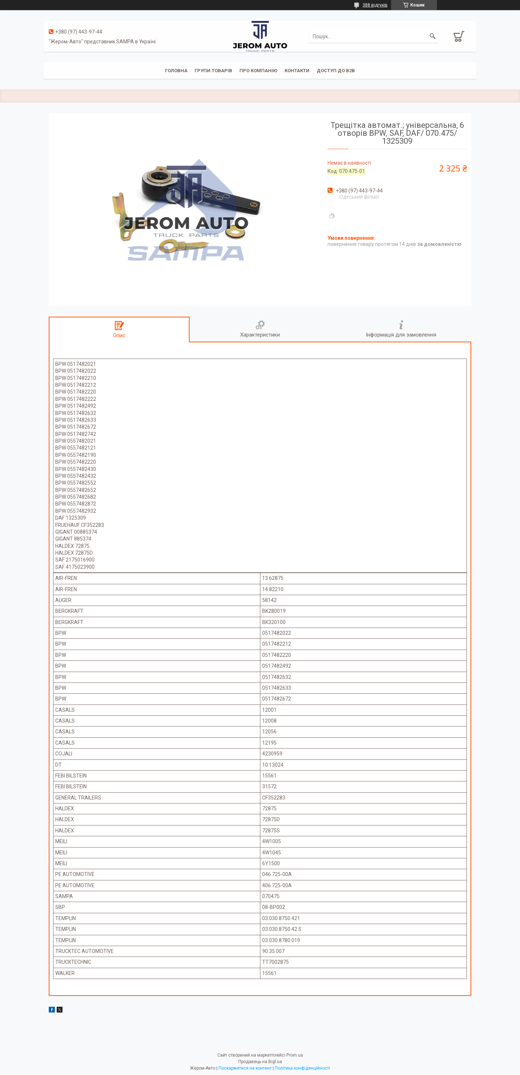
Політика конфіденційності (302, 1068)
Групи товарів (213, 70)
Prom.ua (294, 1055)
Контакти (297, 70)
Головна (176, 70)
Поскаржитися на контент (245, 1068)
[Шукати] (432, 36)
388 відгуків (375, 5)
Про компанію (258, 70)
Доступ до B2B (336, 70)
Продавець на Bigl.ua (260, 1061)
